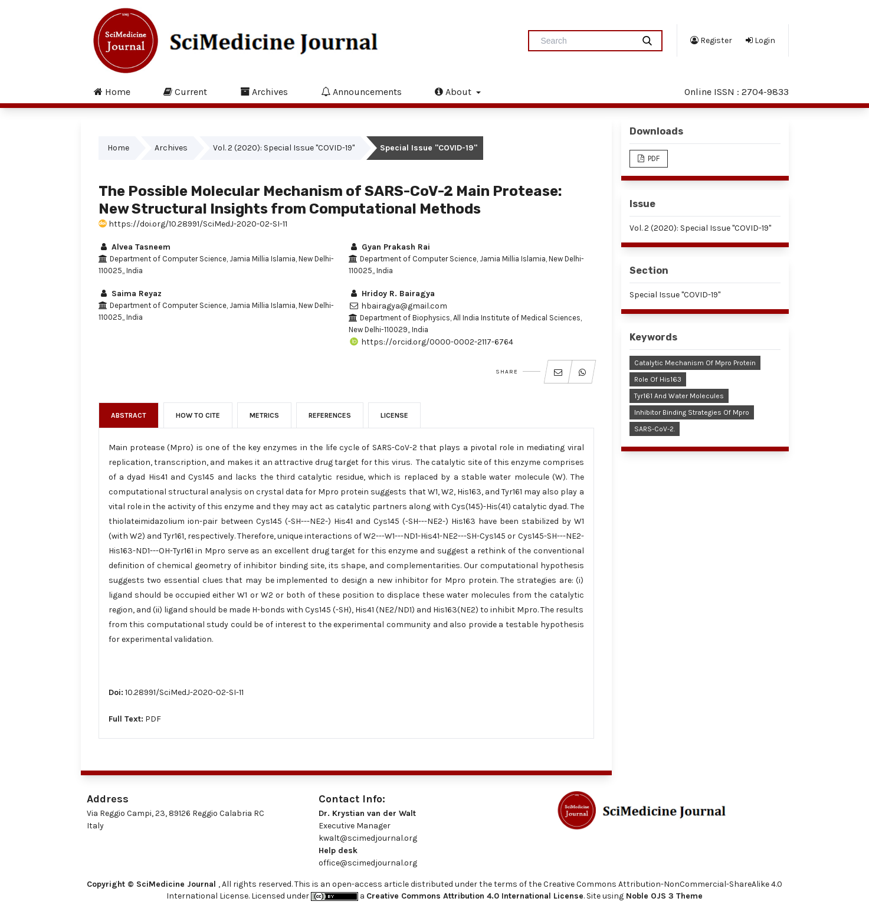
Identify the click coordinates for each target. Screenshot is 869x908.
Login (760, 40)
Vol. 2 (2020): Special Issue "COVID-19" (284, 148)
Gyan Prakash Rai (389, 247)
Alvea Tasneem (134, 247)
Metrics (264, 415)
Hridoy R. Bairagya (392, 294)
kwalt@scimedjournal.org (368, 838)
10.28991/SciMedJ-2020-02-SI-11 (184, 692)
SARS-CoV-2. (654, 429)
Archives (264, 91)
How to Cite (198, 415)
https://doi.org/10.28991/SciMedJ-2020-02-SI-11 (193, 224)
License (394, 415)
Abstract (128, 415)
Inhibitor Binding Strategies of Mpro (691, 412)
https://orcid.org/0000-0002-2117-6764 (431, 342)
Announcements (361, 91)
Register (711, 40)
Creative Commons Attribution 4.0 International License (474, 896)
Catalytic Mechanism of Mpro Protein (695, 363)
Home (112, 91)
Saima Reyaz (130, 294)
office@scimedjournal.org (368, 863)
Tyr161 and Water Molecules (679, 396)
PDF (153, 719)
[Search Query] (585, 40)
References (330, 415)
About (454, 91)
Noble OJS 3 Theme (663, 896)
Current (185, 91)
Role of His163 (657, 379)
